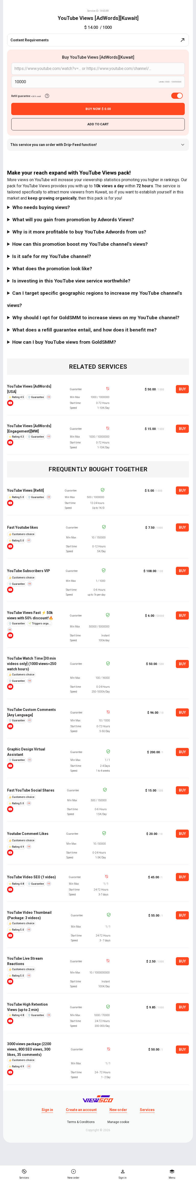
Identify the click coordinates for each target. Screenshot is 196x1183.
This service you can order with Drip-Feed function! (98, 145)
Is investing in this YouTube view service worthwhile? (71, 281)
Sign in (47, 1110)
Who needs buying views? (41, 207)
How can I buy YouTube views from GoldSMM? (64, 342)
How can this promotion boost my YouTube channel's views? (80, 244)
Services (147, 1110)
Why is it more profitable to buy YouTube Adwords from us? (79, 232)
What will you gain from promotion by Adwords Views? (73, 220)
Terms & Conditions (81, 1122)
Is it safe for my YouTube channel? (51, 256)
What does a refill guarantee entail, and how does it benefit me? (84, 330)
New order (118, 1110)
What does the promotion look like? (52, 269)
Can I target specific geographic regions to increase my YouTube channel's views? (94, 299)
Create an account (81, 1110)
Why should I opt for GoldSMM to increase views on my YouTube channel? (95, 318)
